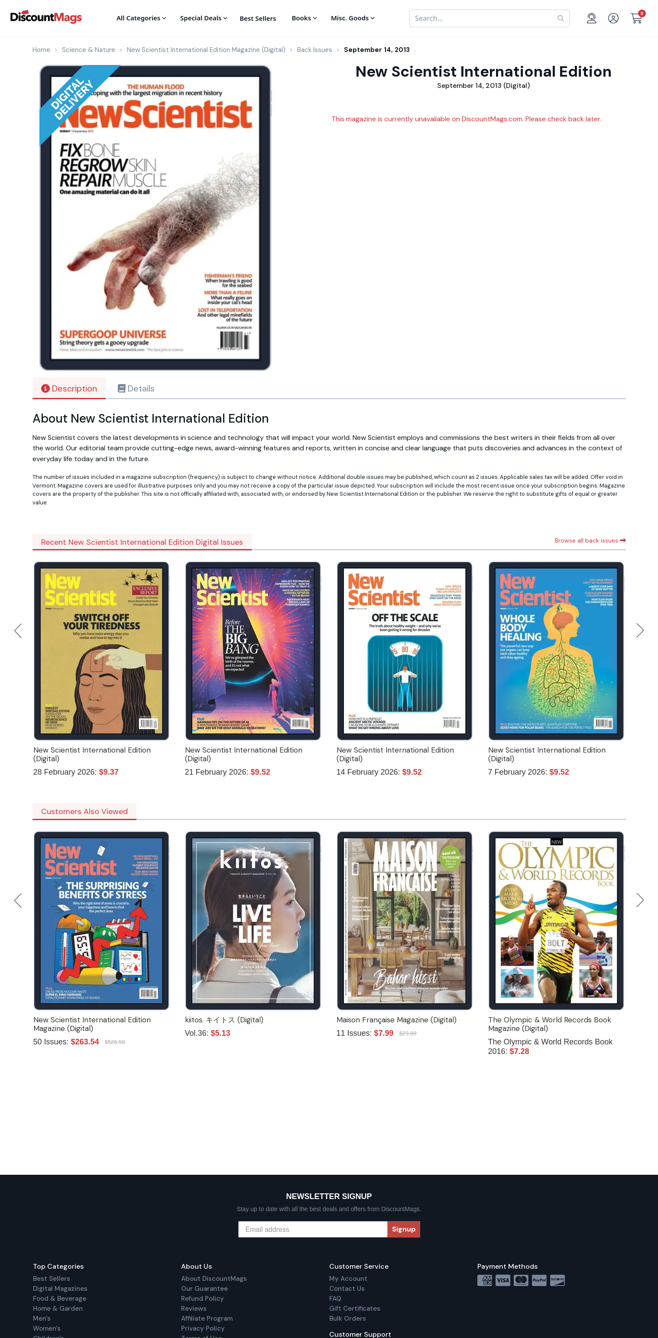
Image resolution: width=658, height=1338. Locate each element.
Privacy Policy (203, 1328)
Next (640, 630)
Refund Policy (202, 1298)
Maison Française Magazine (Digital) (397, 1020)
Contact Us (347, 1288)
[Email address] (313, 1229)
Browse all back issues (590, 540)
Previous (18, 630)
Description (69, 388)
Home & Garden (58, 1308)
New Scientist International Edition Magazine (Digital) (92, 1024)
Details (136, 388)
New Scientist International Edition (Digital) (92, 754)
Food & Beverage (59, 1298)
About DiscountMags (214, 1278)
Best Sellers (51, 1278)
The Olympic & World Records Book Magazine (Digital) (549, 1024)
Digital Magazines (60, 1288)
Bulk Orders (347, 1318)
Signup (404, 1229)
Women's (47, 1328)
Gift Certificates (354, 1308)
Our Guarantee (204, 1288)
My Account (348, 1278)
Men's (42, 1318)
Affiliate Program (207, 1318)
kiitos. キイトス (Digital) (224, 1020)
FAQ (335, 1298)
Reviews (194, 1308)
